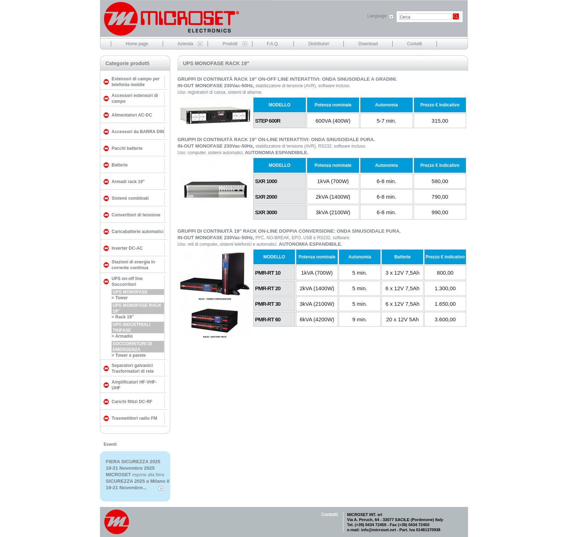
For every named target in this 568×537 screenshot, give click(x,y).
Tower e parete (130, 355)
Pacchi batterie (127, 148)
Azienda (185, 43)
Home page (137, 43)
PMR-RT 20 (267, 288)
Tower (121, 297)
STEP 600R (267, 121)
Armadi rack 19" (128, 181)
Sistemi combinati (130, 198)
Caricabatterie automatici (137, 231)
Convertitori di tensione (136, 214)
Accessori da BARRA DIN (138, 131)
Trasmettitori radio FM (134, 418)
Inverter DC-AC (127, 248)
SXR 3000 (266, 212)
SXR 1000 (266, 181)
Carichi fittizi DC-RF (132, 401)
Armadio (124, 336)
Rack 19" (124, 317)
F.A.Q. (273, 43)
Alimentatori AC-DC (132, 115)
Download (367, 43)
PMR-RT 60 (267, 319)
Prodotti (229, 43)
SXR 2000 (266, 197)
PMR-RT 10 (267, 273)
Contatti (414, 43)
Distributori (318, 43)
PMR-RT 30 (267, 304)
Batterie (120, 165)
